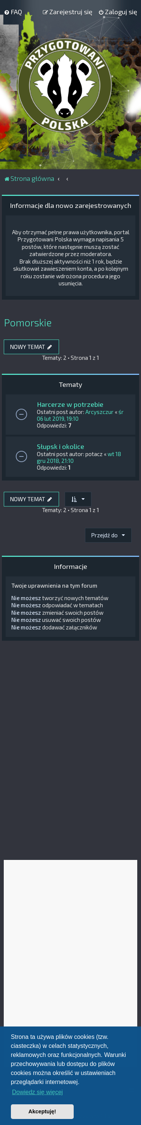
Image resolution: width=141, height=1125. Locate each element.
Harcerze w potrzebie (70, 404)
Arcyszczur (99, 411)
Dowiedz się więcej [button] (37, 1092)
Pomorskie (28, 322)
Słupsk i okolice (60, 446)
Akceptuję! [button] (42, 1111)
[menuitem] (13, 11)
